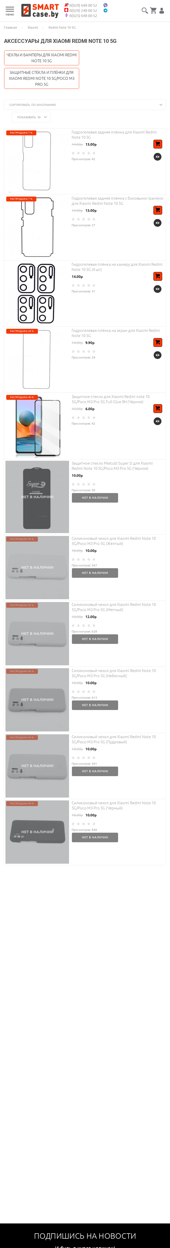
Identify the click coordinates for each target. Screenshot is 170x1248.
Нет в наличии (95, 497)
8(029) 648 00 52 (84, 5)
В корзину (158, 147)
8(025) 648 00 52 (84, 15)
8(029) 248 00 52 (84, 10)
